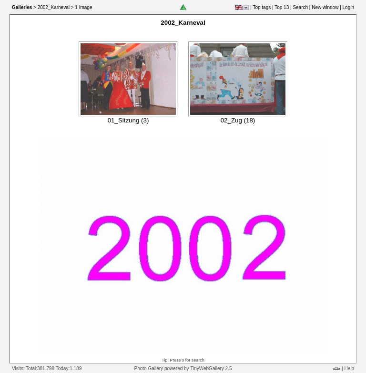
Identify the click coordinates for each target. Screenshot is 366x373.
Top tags (262, 7)
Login (348, 7)
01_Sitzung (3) (128, 120)
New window (325, 7)
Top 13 (281, 7)
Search (300, 7)
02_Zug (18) (238, 120)
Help (349, 368)
